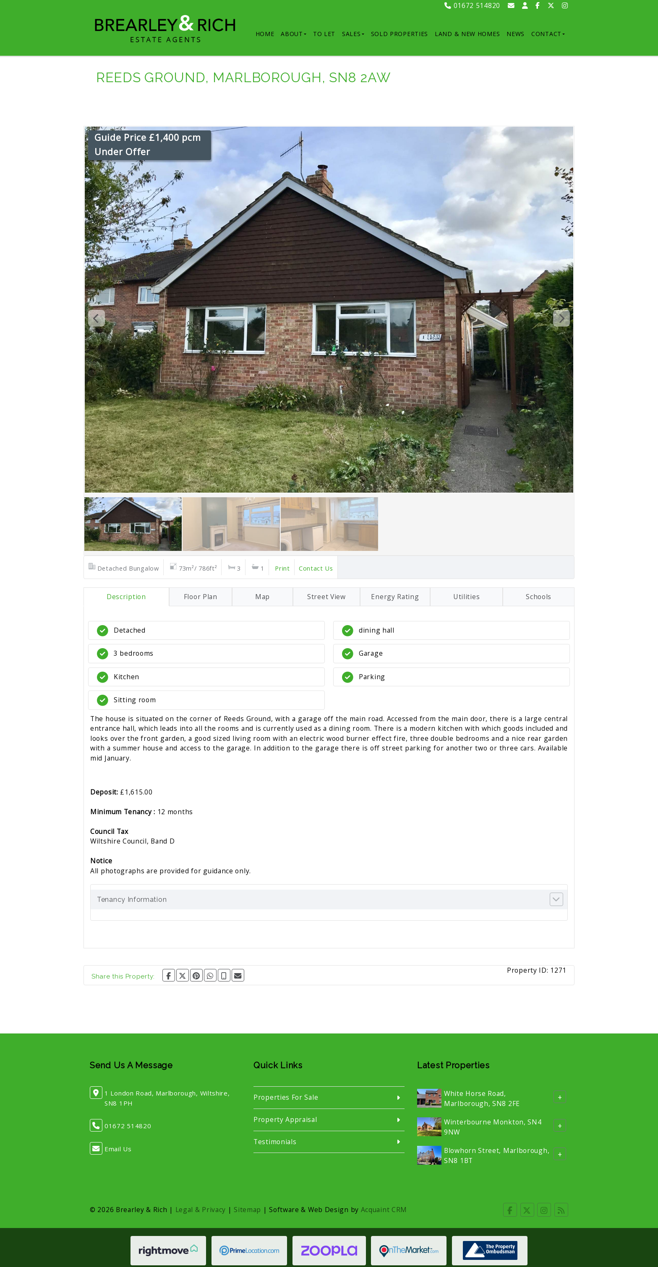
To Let (324, 34)
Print (282, 568)
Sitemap (247, 1209)
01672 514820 (472, 5)
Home (265, 34)
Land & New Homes (467, 34)
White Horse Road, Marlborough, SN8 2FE (482, 1098)
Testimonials (274, 1141)
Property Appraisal (285, 1119)
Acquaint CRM (384, 1209)
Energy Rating (395, 596)
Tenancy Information (132, 900)
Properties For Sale (285, 1097)
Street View (326, 596)
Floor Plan (200, 596)
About (293, 34)
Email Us (118, 1149)
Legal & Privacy (200, 1209)
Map (262, 596)
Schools (538, 596)
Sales (353, 34)
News (516, 34)
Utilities (466, 596)
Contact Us (316, 568)
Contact (548, 34)
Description (126, 596)
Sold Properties (399, 34)
